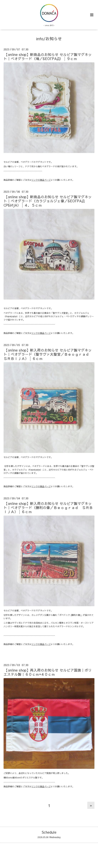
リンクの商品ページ (41, 179)
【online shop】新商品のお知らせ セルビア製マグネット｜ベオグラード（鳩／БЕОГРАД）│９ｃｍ (48, 56)
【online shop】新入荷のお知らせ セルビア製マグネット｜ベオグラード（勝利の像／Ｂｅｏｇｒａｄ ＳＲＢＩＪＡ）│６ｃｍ (48, 507)
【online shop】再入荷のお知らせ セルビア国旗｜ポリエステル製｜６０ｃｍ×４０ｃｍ (48, 672)
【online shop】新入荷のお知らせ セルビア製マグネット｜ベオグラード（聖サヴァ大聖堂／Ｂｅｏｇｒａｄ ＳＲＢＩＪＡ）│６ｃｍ (48, 354)
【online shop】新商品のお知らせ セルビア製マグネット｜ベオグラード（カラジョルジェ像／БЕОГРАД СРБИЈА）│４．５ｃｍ (48, 200)
